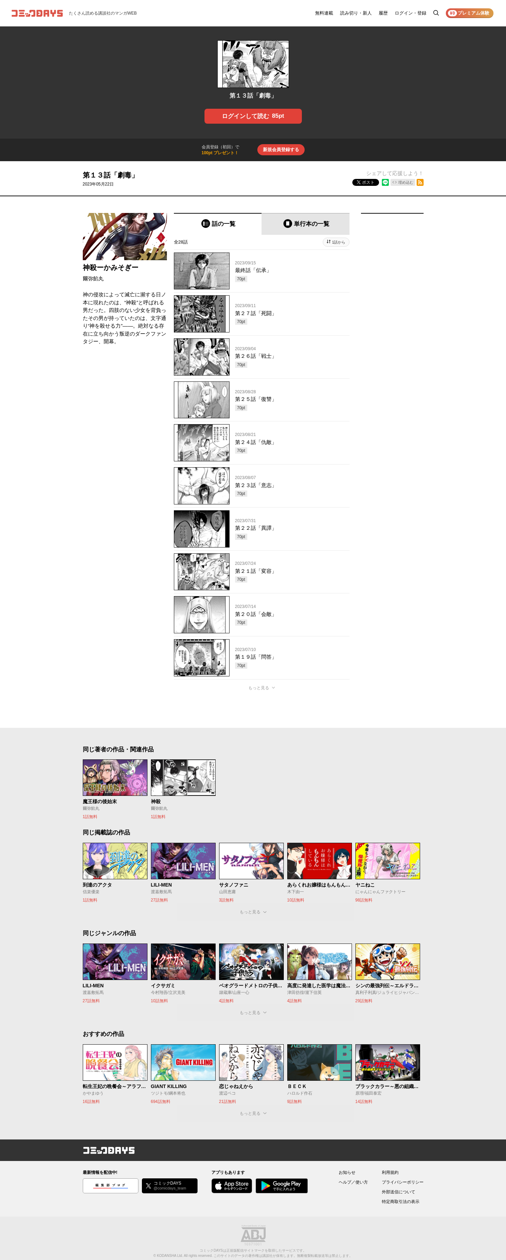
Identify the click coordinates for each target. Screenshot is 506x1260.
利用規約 (390, 1172)
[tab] (218, 224)
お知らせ (347, 1172)
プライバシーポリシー (403, 1182)
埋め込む (405, 182)
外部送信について (398, 1191)
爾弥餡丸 (93, 278)
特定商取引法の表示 (400, 1201)
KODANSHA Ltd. (170, 1256)
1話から (338, 242)
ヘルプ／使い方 (353, 1182)
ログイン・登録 (410, 13)
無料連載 (324, 13)
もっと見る (258, 687)
